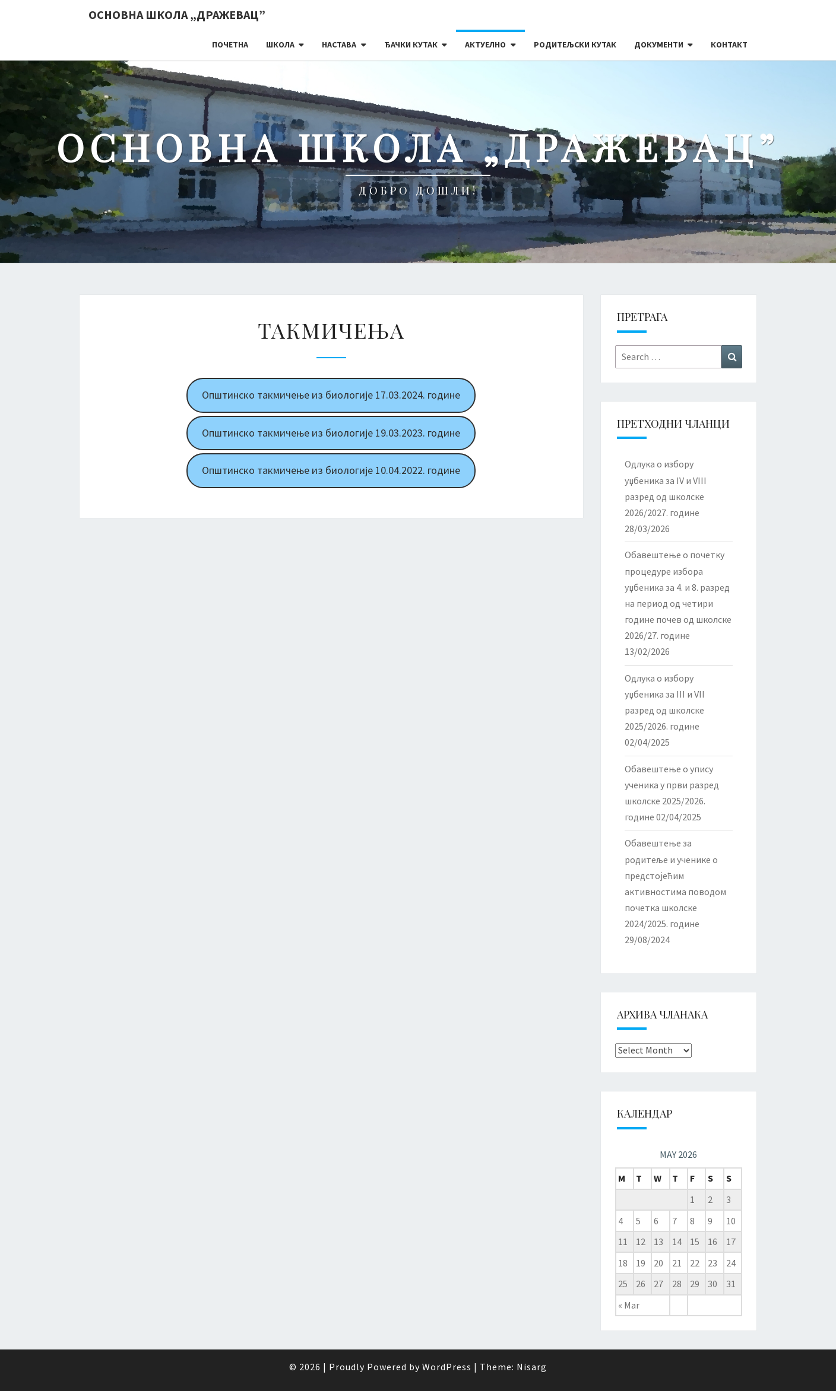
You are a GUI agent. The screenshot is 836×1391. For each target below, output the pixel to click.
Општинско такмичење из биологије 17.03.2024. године (331, 395)
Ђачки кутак (411, 44)
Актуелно (485, 44)
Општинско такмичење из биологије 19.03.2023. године (331, 433)
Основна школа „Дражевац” (176, 14)
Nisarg (532, 1367)
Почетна (230, 44)
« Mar (628, 1305)
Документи (658, 44)
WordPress (446, 1367)
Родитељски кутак (575, 44)
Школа (280, 44)
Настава (339, 44)
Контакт (729, 44)
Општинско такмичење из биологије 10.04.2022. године (331, 470)
